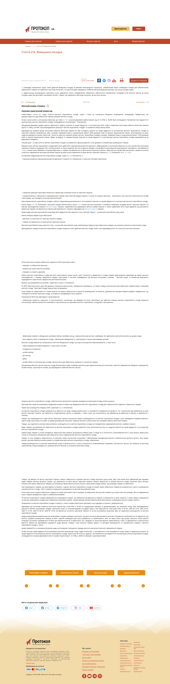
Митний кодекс (51, 207)
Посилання (137, 658)
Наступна (140, 102)
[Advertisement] (85, 11)
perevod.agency (124, 658)
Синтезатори (123, 655)
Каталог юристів (93, 41)
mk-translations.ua (138, 660)
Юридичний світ (138, 41)
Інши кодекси (54, 80)
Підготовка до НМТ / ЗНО (139, 647)
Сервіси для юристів (64, 41)
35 (63, 120)
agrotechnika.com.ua (125, 660)
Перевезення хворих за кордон (126, 665)
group (45, 607)
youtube (95, 607)
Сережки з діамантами (126, 643)
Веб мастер (123, 651)
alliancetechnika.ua (125, 646)
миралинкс (123, 648)
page (29, 607)
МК (40, 114)
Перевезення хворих (139, 653)
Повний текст (30, 663)
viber (78, 607)
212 (126, 152)
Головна (28, 46)
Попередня (30, 102)
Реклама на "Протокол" (90, 651)
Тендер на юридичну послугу (93, 661)
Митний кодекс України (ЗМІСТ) (34, 80)
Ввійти (137, 29)
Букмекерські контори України (139, 668)
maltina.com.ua (138, 662)
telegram (61, 607)
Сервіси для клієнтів (33, 41)
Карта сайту (86, 658)
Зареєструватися (117, 29)
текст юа (122, 669)
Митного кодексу (91, 209)
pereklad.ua (137, 642)
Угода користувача (89, 664)
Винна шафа (137, 644)
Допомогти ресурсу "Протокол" (93, 667)
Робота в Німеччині (139, 651)
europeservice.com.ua (126, 662)
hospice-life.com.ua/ (139, 655)
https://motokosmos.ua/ (126, 653)
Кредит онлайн (87, 670)
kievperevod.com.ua (125, 671)
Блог (116, 41)
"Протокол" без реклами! (91, 654)
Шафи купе (137, 665)
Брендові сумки (138, 671)
